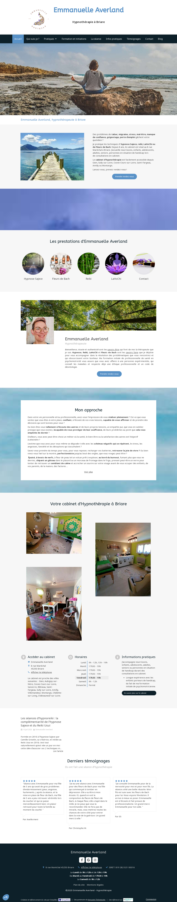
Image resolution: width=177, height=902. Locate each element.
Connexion (151, 899)
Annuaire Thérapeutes (96, 899)
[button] (5, 897)
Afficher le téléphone (41, 672)
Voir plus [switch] (88, 471)
